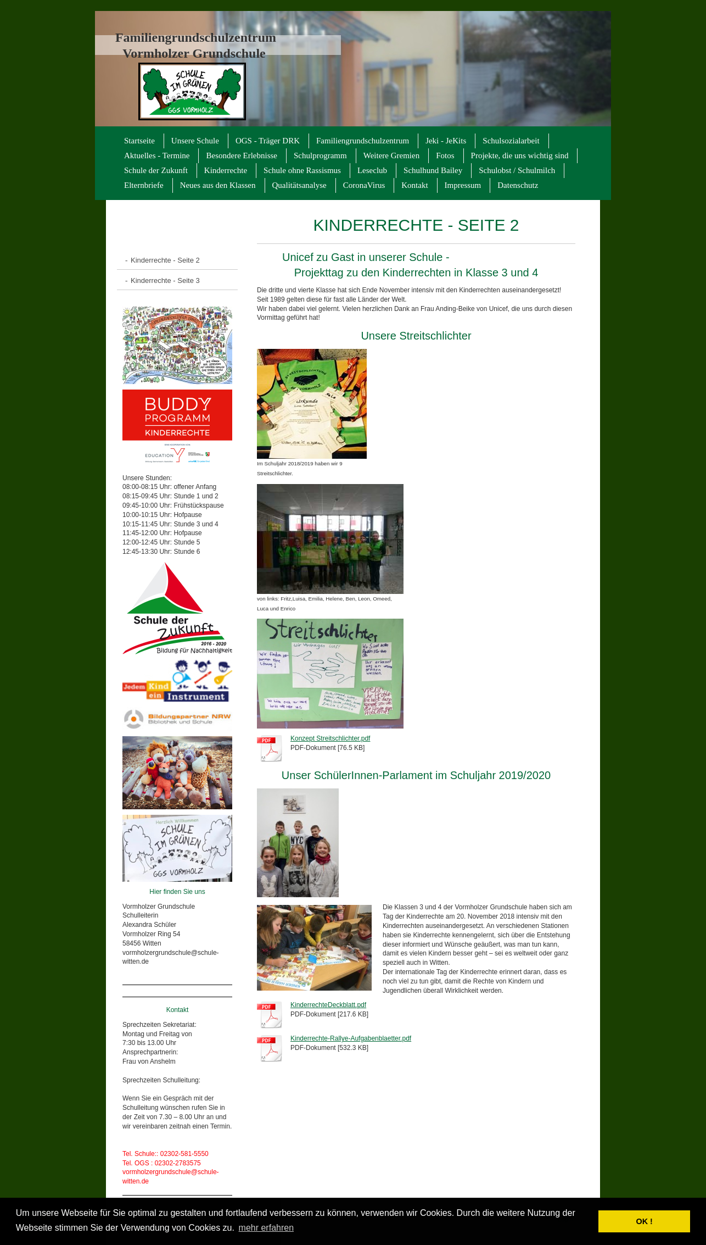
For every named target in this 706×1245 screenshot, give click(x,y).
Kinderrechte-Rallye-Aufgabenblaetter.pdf (350, 1038)
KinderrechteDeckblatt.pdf (328, 1005)
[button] (587, 1221)
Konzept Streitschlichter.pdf (330, 738)
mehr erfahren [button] (266, 1227)
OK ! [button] (644, 1221)
